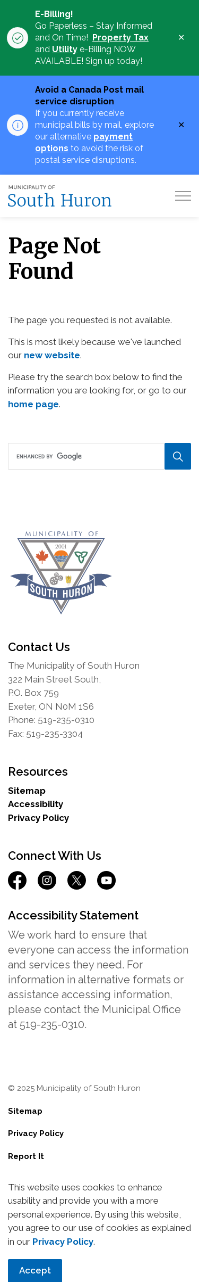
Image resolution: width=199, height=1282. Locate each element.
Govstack (68, 1201)
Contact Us (31, 1179)
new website (52, 355)
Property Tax (120, 37)
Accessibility (35, 804)
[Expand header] (183, 196)
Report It (26, 1156)
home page (33, 404)
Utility (64, 49)
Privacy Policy (38, 817)
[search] (98, 456)
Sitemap (27, 790)
